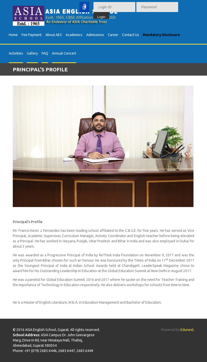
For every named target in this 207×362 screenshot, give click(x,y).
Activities (16, 53)
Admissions (95, 35)
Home (13, 35)
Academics (74, 35)
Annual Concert (64, 53)
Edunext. (187, 330)
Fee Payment (32, 35)
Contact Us (130, 35)
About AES (53, 35)
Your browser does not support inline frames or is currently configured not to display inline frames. (142, 9)
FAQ (45, 53)
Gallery (32, 53)
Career (113, 35)
